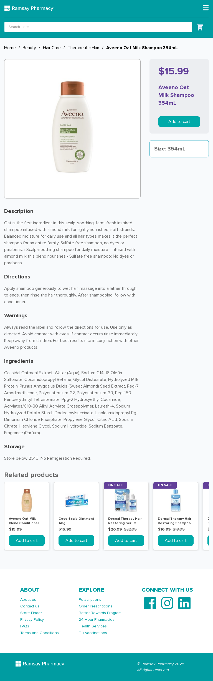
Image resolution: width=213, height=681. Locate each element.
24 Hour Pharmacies (97, 619)
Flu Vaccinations (93, 632)
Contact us (29, 606)
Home (10, 48)
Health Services (93, 626)
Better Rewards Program (100, 612)
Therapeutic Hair (83, 48)
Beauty (29, 48)
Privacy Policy (32, 619)
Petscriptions (90, 599)
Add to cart (179, 121)
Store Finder (31, 612)
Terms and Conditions (39, 632)
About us (28, 599)
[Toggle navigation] (206, 8)
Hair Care (52, 48)
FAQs (24, 626)
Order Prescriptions (95, 606)
